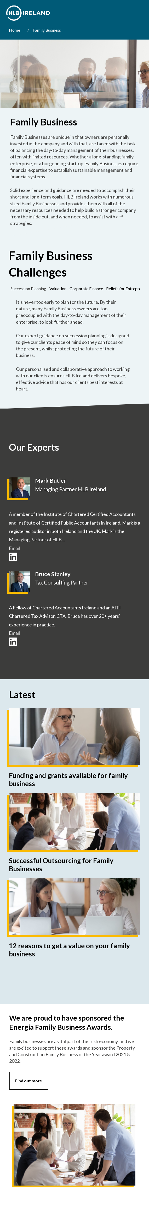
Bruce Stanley (53, 574)
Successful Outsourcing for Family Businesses (61, 864)
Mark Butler (50, 480)
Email (14, 548)
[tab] (28, 289)
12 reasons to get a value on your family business (69, 949)
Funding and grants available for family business (68, 779)
